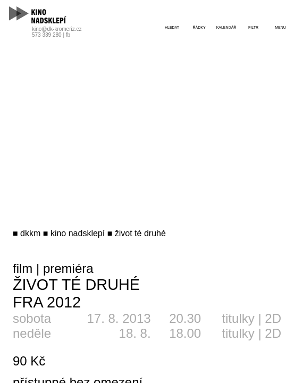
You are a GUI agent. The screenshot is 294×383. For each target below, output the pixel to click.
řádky (198, 27)
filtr (253, 27)
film (22, 268)
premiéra (68, 268)
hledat (172, 27)
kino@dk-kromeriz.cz (57, 29)
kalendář (226, 27)
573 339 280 (47, 35)
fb (68, 35)
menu (280, 27)
